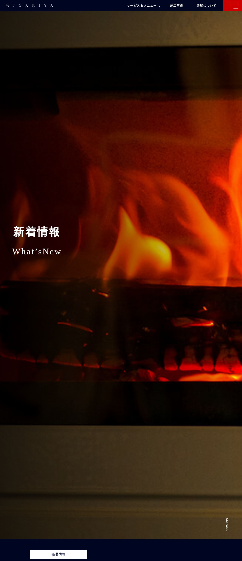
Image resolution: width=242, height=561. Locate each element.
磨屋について (206, 5)
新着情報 (58, 554)
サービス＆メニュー (143, 5)
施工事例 (176, 5)
